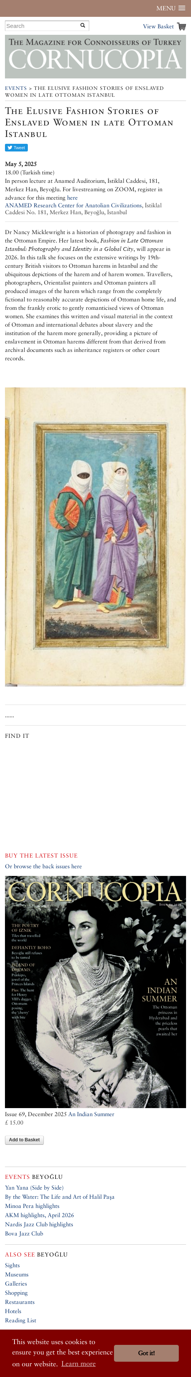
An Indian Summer (91, 1114)
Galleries (16, 1283)
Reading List (20, 1320)
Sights (12, 1265)
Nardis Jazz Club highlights (39, 1224)
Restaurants (20, 1302)
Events (16, 88)
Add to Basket (24, 1140)
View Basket (158, 26)
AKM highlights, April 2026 (39, 1215)
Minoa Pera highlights (32, 1206)
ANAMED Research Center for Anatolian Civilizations (73, 205)
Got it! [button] (146, 1353)
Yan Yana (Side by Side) (34, 1187)
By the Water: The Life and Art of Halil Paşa (60, 1196)
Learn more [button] (78, 1363)
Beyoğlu (34, 1177)
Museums (17, 1274)
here (72, 197)
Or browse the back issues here (43, 866)
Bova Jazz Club (24, 1233)
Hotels (13, 1311)
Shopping (16, 1292)
